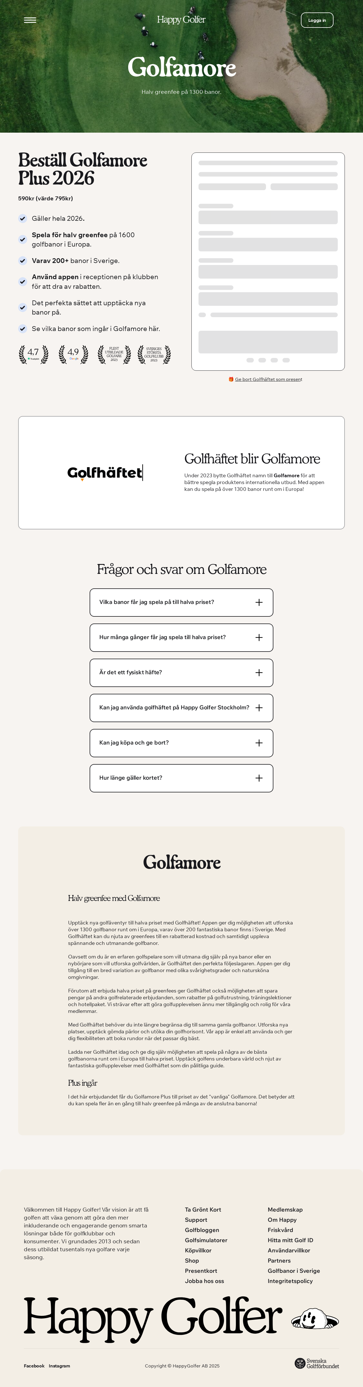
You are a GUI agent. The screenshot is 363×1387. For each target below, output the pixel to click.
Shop (192, 1260)
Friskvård (280, 1229)
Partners (279, 1260)
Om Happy (282, 1219)
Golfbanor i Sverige (294, 1270)
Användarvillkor (289, 1250)
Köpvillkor (198, 1250)
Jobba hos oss (204, 1280)
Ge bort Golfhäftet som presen (268, 379)
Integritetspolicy (290, 1280)
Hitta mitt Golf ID (290, 1240)
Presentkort (201, 1270)
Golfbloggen (202, 1229)
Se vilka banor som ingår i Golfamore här (95, 328)
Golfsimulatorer (206, 1240)
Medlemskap (285, 1209)
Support (196, 1219)
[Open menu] (30, 20)
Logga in (317, 20)
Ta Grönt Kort (203, 1209)
